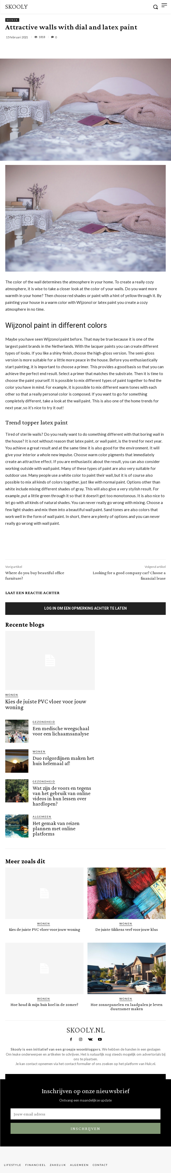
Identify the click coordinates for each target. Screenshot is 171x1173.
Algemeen (42, 816)
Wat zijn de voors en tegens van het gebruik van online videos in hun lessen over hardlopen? (62, 796)
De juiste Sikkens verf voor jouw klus (126, 929)
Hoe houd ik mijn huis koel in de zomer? (44, 1004)
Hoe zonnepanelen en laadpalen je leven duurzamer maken (127, 1006)
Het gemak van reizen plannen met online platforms (56, 828)
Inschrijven (85, 1128)
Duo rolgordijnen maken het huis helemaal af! (63, 760)
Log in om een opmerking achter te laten (85, 608)
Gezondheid (44, 721)
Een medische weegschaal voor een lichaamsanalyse (61, 730)
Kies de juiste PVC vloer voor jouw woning (45, 704)
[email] (85, 1113)
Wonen (12, 20)
